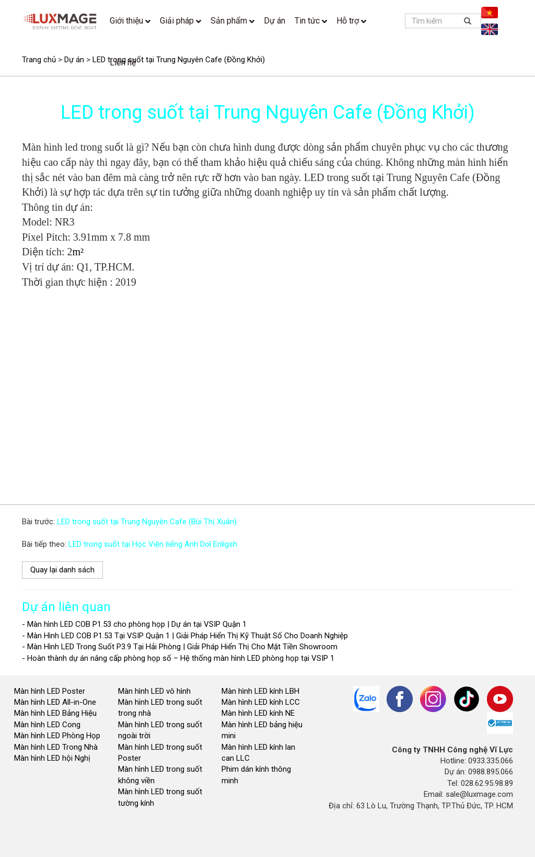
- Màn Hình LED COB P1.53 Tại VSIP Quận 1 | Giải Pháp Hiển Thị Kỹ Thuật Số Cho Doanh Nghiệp (185, 635)
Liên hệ (123, 62)
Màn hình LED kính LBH (260, 691)
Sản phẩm (232, 21)
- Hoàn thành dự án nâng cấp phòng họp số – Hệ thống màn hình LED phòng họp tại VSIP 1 (178, 658)
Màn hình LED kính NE (258, 713)
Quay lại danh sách (62, 569)
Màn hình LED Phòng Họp (57, 735)
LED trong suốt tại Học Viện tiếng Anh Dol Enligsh (152, 544)
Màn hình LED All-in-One (55, 702)
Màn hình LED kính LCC (261, 702)
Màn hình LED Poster (50, 691)
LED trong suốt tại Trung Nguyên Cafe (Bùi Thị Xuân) (147, 521)
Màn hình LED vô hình (155, 691)
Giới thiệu (130, 21)
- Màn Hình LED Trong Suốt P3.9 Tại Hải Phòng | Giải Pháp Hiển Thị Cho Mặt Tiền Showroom (180, 646)
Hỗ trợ (351, 21)
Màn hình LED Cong (47, 724)
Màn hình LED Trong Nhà (56, 747)
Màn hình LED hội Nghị (53, 758)
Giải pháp (180, 21)
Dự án (274, 21)
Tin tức (311, 21)
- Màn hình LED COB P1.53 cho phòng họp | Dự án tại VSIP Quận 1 (134, 624)
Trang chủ (39, 59)
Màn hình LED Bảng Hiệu (55, 713)
